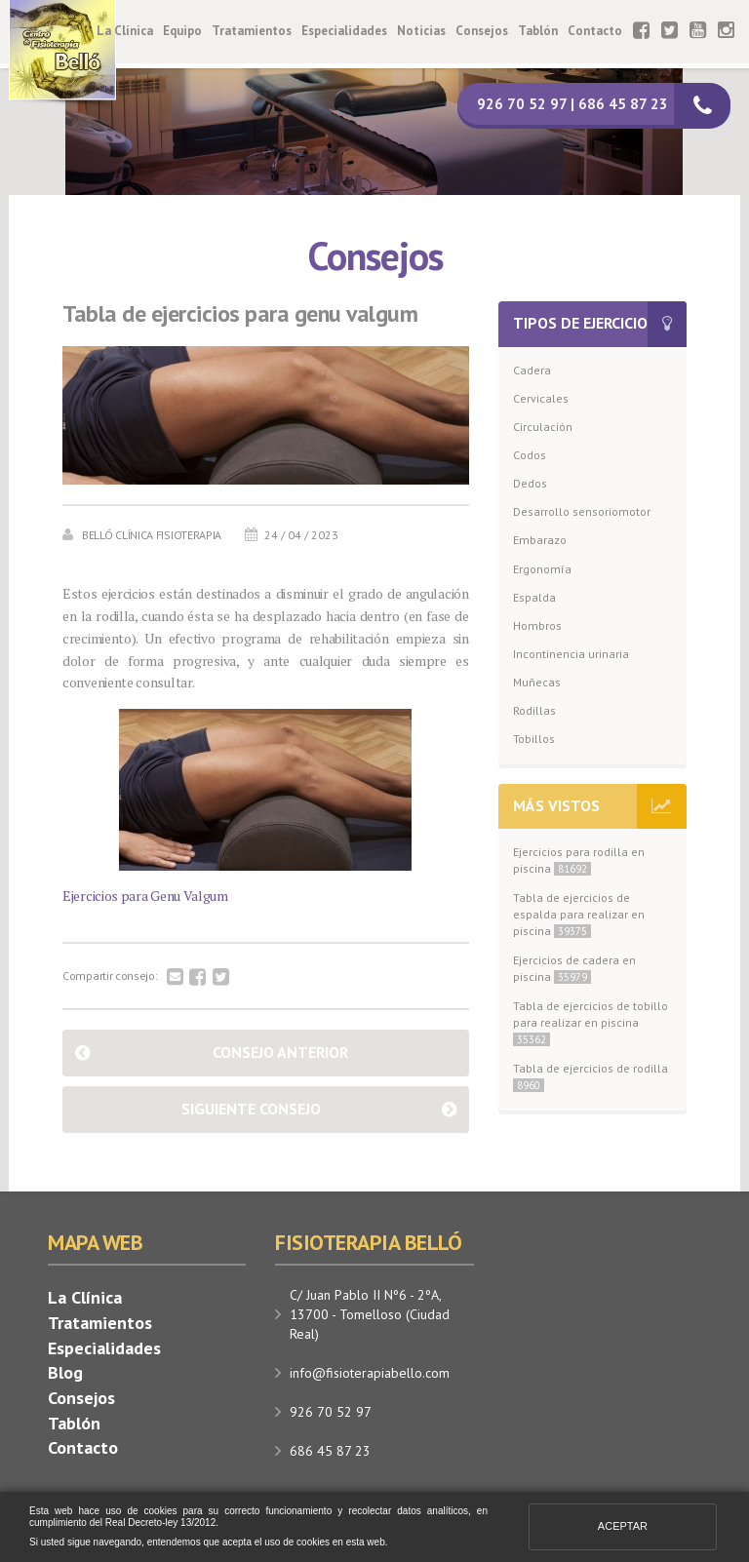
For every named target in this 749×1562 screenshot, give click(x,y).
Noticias (421, 30)
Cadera (532, 370)
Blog (65, 1372)
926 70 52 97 (331, 1412)
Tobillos (534, 738)
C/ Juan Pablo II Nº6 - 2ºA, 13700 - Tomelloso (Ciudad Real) (370, 1314)
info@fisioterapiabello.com (370, 1373)
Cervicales (541, 398)
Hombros (537, 625)
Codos (529, 455)
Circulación (542, 426)
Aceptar (623, 1526)
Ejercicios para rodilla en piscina (579, 860)
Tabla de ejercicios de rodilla (590, 1076)
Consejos (481, 30)
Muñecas (537, 682)
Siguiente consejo (251, 1108)
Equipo (182, 30)
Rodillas (534, 710)
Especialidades (344, 30)
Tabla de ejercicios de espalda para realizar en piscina (579, 914)
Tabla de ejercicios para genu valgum (239, 314)
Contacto (595, 30)
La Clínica (125, 30)
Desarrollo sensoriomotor (581, 511)
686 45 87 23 (330, 1451)
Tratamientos (252, 30)
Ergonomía (542, 569)
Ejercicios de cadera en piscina (574, 968)
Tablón (538, 30)
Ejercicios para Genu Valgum (145, 895)
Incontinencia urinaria (571, 653)
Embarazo (540, 539)
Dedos (530, 483)
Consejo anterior (280, 1052)
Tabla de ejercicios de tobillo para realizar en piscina (590, 1022)
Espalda (534, 597)
